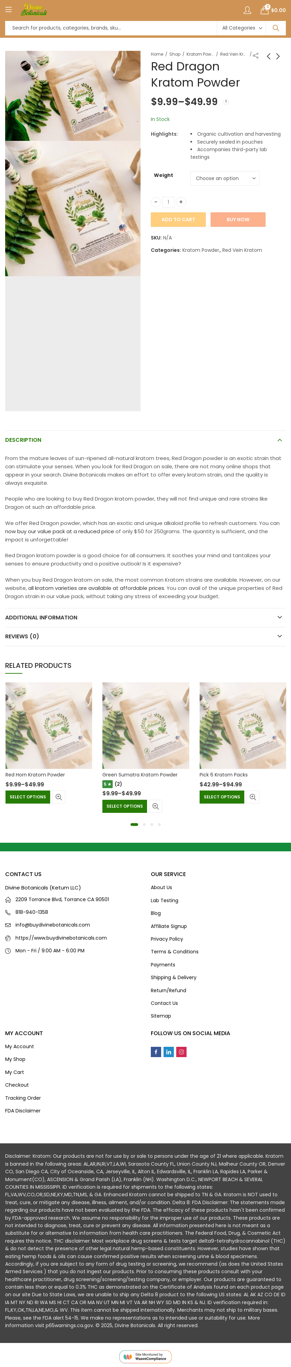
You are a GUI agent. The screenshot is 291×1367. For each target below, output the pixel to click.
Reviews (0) (22, 636)
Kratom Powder (200, 54)
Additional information (41, 617)
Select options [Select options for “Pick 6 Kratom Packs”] (222, 797)
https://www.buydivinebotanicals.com (61, 937)
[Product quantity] (169, 202)
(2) (118, 784)
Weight (163, 175)
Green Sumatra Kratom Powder (140, 774)
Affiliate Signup (169, 926)
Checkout (17, 1085)
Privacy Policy (167, 938)
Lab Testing (164, 900)
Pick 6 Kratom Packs (224, 774)
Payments (163, 964)
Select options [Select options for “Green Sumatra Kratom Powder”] (125, 806)
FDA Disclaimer (23, 1110)
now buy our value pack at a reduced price (59, 531)
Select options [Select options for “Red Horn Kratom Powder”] (28, 797)
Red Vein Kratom (234, 54)
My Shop (15, 1059)
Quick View (58, 797)
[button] (134, 824)
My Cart (14, 1072)
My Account (19, 1046)
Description (23, 440)
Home (157, 54)
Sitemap (161, 1015)
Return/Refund (168, 990)
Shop (174, 54)
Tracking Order (23, 1098)
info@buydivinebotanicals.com (52, 924)
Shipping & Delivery (174, 977)
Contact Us (164, 1003)
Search (276, 28)
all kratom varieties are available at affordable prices (96, 588)
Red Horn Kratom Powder (35, 774)
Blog (156, 913)
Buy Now (238, 219)
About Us (161, 887)
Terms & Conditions (175, 951)
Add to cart (178, 219)
